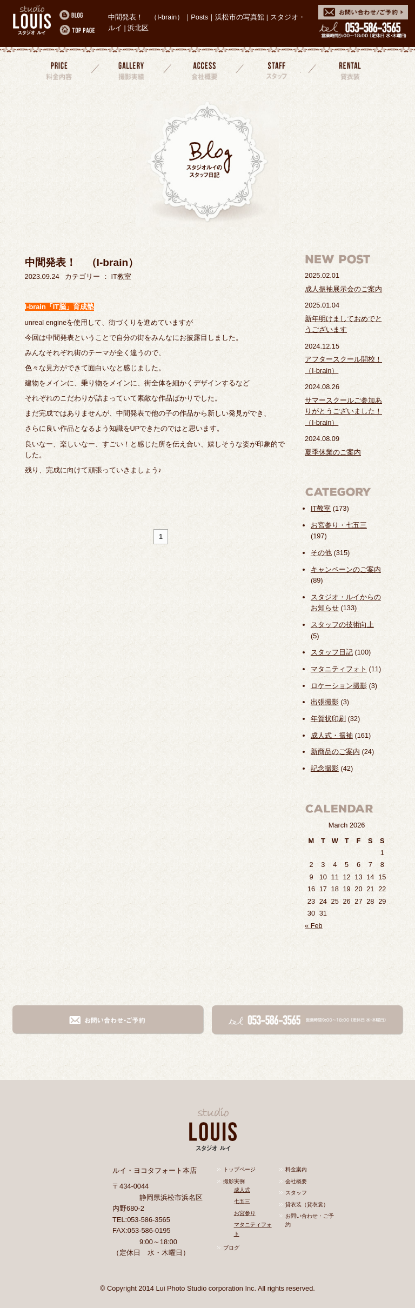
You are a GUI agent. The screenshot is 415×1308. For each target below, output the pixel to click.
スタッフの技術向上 (342, 624)
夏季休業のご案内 (333, 452)
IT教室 (321, 508)
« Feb (314, 926)
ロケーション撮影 (339, 686)
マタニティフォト (339, 669)
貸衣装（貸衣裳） (307, 1204)
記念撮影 (325, 768)
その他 (321, 553)
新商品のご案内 (335, 752)
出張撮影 (325, 702)
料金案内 (59, 69)
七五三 (242, 1201)
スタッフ (275, 69)
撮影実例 (234, 1181)
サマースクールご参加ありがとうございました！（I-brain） (343, 411)
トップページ (239, 1169)
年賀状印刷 (328, 719)
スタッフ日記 (332, 652)
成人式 (242, 1190)
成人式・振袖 (332, 735)
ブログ (231, 1248)
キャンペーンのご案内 (346, 569)
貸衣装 (348, 69)
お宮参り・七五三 (339, 525)
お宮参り (245, 1213)
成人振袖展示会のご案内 (343, 289)
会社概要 (203, 69)
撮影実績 (131, 69)
